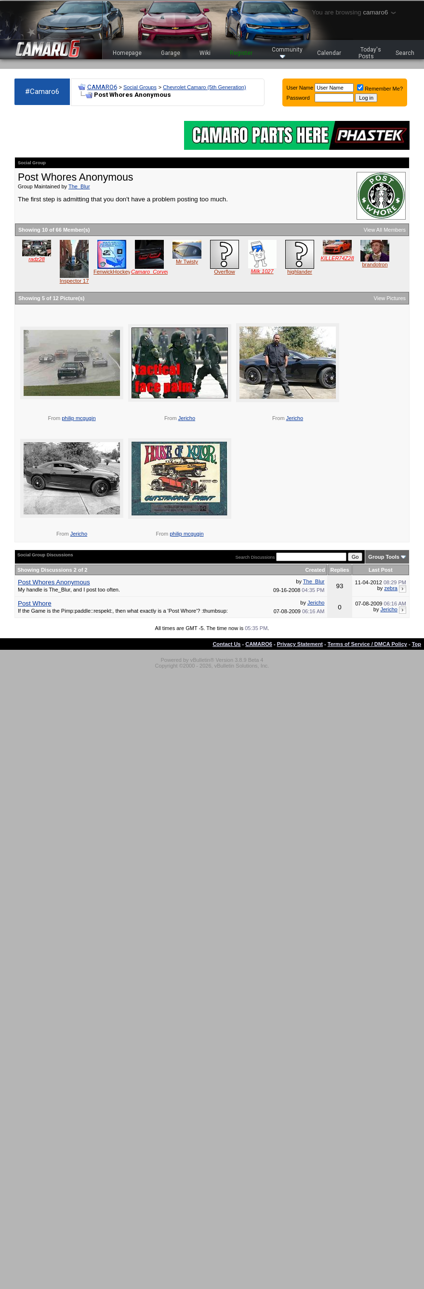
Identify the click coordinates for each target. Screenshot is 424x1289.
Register (241, 53)
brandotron (374, 264)
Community (287, 52)
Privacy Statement (300, 644)
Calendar (329, 53)
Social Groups (140, 87)
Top (416, 644)
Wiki (205, 53)
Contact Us (226, 644)
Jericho (186, 418)
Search (405, 53)
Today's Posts (370, 53)
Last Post (381, 570)
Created (315, 570)
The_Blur (79, 186)
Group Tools (383, 557)
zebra (391, 588)
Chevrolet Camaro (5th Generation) (204, 87)
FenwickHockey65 (114, 272)
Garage (170, 53)
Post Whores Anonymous (54, 582)
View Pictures (390, 298)
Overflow (224, 272)
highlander (299, 272)
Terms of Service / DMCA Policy (367, 644)
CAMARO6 (102, 87)
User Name (300, 88)
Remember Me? (380, 89)
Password (298, 98)
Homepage (127, 53)
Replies (339, 570)
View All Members (385, 230)
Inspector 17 (74, 281)
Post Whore (35, 603)
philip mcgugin (78, 418)
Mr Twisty (187, 261)
